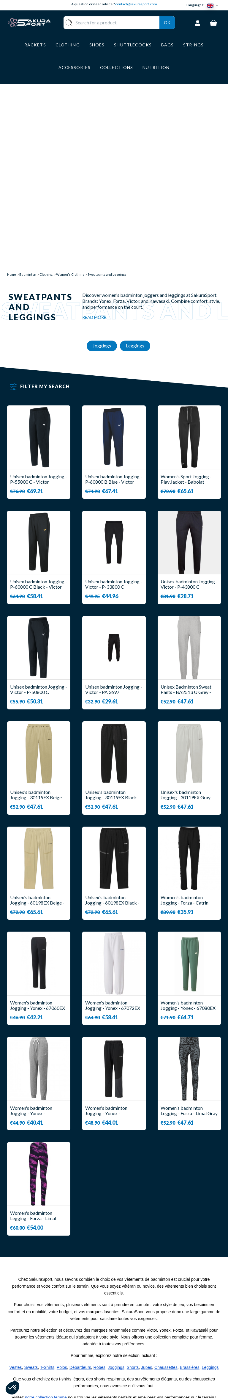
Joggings (116, 1194)
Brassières (190, 1194)
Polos (62, 1194)
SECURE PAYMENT (140, 1335)
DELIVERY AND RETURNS (136, 1324)
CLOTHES (97, 1330)
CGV (125, 1344)
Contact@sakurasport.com (34, 1354)
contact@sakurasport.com (136, 4)
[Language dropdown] (214, 5)
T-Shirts (47, 1194)
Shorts (133, 1194)
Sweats (31, 1194)
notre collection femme (46, 1225)
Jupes (146, 1194)
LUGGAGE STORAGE (98, 1351)
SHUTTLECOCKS (106, 1321)
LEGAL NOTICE (136, 1353)
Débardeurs (80, 1194)
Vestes (16, 1194)
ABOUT (128, 1313)
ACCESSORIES (103, 1362)
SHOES (95, 1339)
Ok (167, 29)
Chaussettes (166, 1194)
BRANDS (96, 1370)
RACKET (96, 1313)
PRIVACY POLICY (139, 1362)
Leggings (210, 1194)
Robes (99, 1194)
